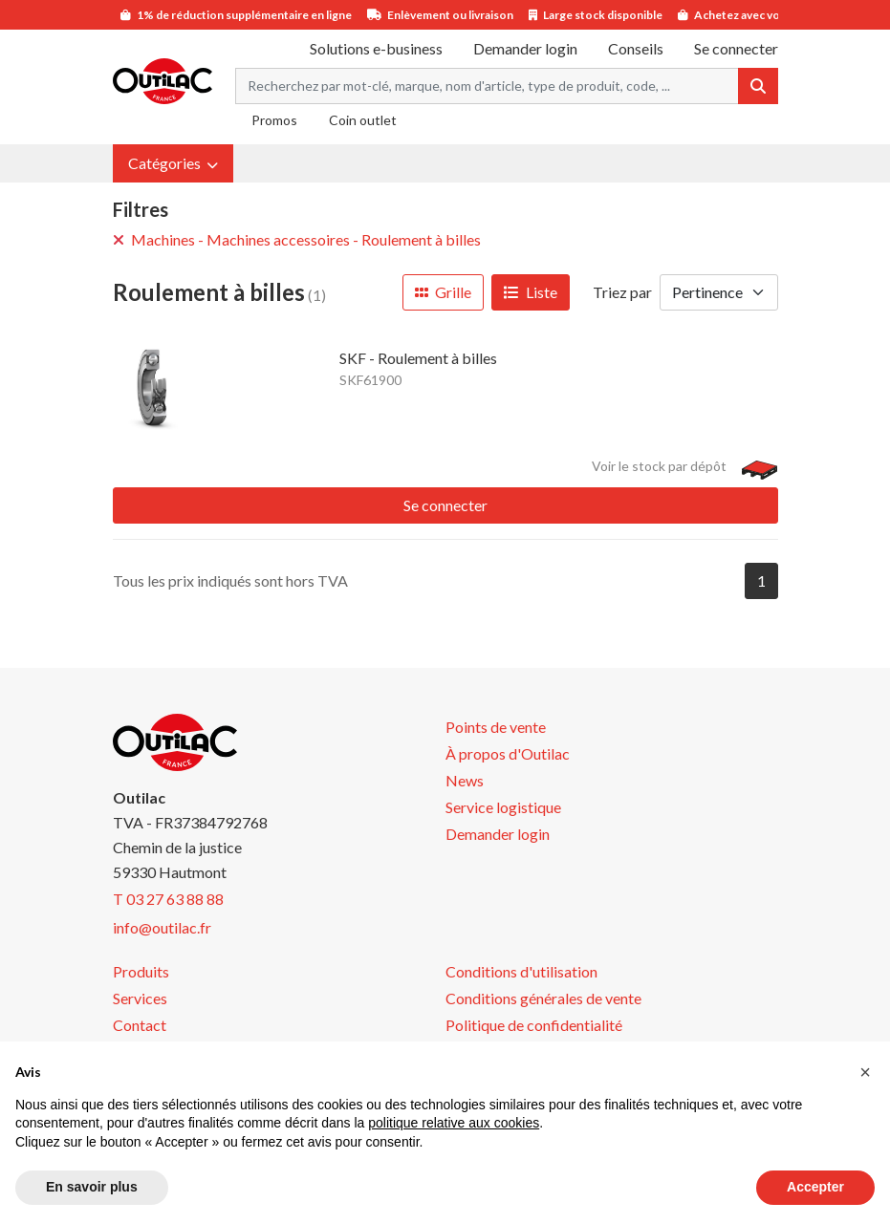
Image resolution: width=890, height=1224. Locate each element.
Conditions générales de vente (543, 998)
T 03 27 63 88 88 (168, 899)
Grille (443, 292)
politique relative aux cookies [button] (453, 1122)
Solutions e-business (376, 48)
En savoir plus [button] (92, 1186)
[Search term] (487, 86)
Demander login (525, 48)
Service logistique (503, 807)
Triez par (622, 292)
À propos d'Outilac (507, 753)
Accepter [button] (815, 1186)
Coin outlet (363, 120)
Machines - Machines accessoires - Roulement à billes (297, 239)
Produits (141, 971)
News (464, 780)
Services (140, 998)
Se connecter (445, 505)
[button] (173, 163)
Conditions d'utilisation (521, 971)
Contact (139, 1025)
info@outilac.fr (162, 927)
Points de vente (495, 727)
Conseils (635, 48)
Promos (274, 120)
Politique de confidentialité (533, 1025)
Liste (530, 292)
